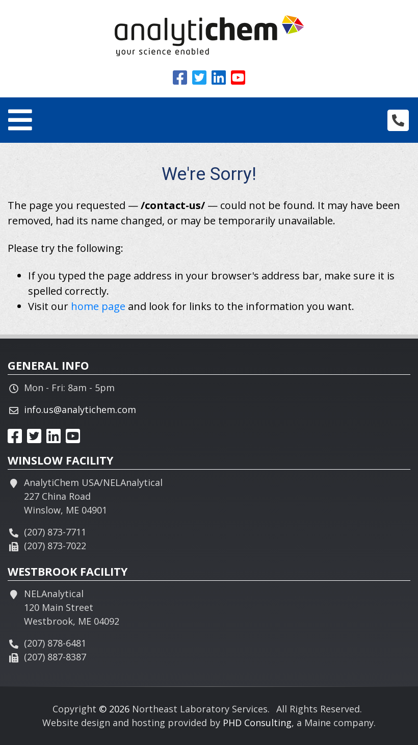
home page (98, 306)
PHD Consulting (257, 722)
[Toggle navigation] (20, 120)
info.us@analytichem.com (80, 409)
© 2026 (114, 709)
